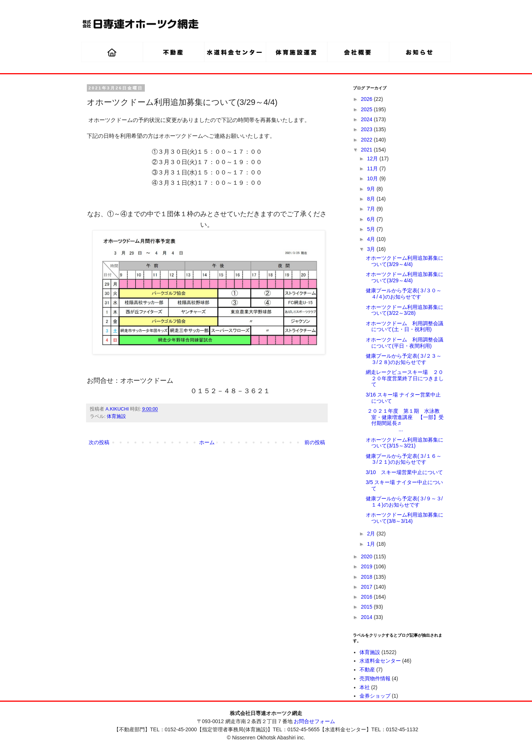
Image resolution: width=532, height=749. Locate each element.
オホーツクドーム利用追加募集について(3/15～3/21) (404, 443)
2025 (367, 109)
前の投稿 (314, 442)
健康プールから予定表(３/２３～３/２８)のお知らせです (403, 359)
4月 (371, 239)
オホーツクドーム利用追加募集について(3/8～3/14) (404, 518)
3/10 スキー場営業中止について (404, 472)
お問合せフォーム (314, 721)
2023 (367, 129)
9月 (371, 189)
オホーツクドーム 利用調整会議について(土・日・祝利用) (404, 326)
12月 (373, 158)
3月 (371, 249)
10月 (373, 178)
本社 (364, 687)
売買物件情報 (375, 678)
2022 (367, 140)
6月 (371, 219)
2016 (367, 597)
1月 (371, 544)
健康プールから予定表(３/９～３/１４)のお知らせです (404, 502)
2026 (367, 99)
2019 (367, 566)
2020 (367, 556)
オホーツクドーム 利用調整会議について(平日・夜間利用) (404, 343)
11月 (373, 168)
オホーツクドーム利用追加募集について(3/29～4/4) (404, 261)
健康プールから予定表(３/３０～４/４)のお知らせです (403, 293)
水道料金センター (380, 661)
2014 (367, 617)
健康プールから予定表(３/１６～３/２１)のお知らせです (403, 459)
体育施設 (116, 416)
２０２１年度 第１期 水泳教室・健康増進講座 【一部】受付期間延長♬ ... (405, 420)
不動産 (367, 670)
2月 (371, 534)
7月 (371, 209)
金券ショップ (375, 696)
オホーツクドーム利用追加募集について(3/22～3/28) (404, 310)
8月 (371, 199)
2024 (367, 119)
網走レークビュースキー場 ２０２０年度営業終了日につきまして (405, 378)
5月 (371, 229)
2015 (367, 607)
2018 (367, 577)
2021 (367, 150)
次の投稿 (99, 442)
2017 (367, 587)
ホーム (207, 442)
